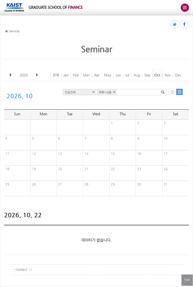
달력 (179, 92)
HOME (6, 31)
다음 (37, 75)
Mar (86, 75)
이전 (10, 75)
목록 (172, 92)
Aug (136, 75)
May (107, 75)
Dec (178, 75)
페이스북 (184, 24)
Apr (97, 75)
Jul (127, 75)
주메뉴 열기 (185, 8)
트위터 (174, 24)
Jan (66, 75)
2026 (24, 75)
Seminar (14, 31)
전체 (56, 75)
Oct (157, 75)
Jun (118, 75)
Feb (76, 75)
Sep (147, 75)
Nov (168, 75)
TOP (187, 280)
